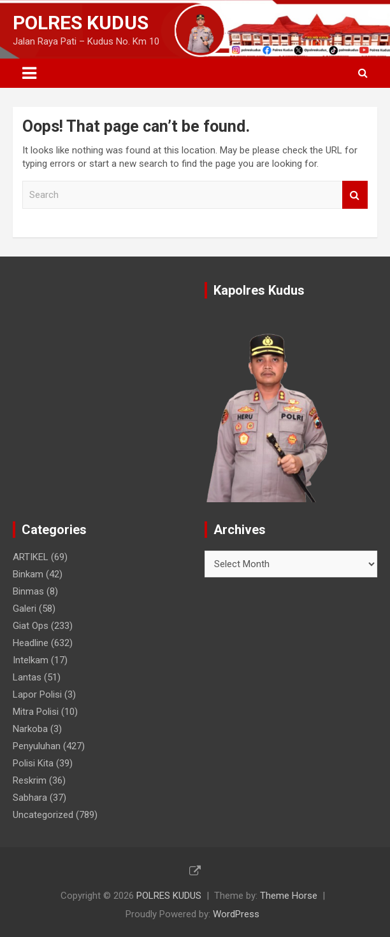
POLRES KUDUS (80, 22)
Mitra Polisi (36, 711)
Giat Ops (30, 625)
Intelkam (30, 660)
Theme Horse (288, 895)
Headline (30, 643)
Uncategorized (43, 815)
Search (355, 195)
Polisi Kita (33, 763)
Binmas (28, 591)
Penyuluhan (37, 746)
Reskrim (30, 780)
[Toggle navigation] (29, 73)
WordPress (236, 914)
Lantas (27, 677)
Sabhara (30, 797)
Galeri (24, 608)
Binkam (28, 574)
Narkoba (30, 729)
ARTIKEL (30, 557)
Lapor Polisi (37, 694)
